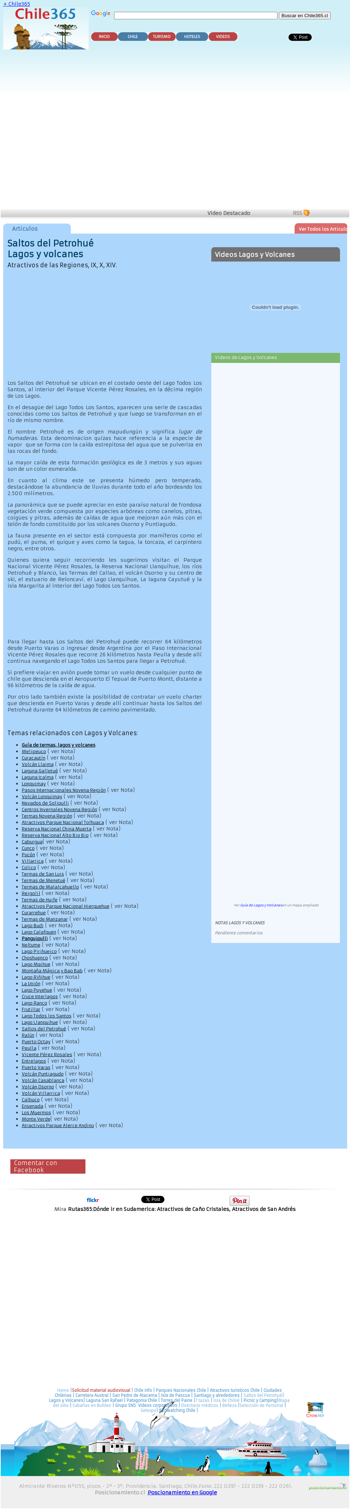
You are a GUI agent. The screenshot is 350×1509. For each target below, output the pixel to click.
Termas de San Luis (43, 874)
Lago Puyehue (37, 990)
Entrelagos (34, 1061)
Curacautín (33, 758)
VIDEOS (223, 36)
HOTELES (192, 36)
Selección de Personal (261, 1405)
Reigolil (31, 893)
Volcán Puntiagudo (43, 1074)
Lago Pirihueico (39, 951)
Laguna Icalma (38, 777)
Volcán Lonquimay (42, 796)
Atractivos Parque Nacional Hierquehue (65, 906)
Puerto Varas (36, 1067)
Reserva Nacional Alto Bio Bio (55, 835)
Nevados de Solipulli (45, 803)
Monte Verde (36, 1119)
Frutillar (31, 1009)
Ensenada (32, 1106)
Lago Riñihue (36, 977)
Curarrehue (34, 912)
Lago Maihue (36, 964)
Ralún (28, 1035)
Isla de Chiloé (227, 1400)
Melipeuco (34, 751)
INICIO (104, 36)
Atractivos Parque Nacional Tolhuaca (63, 822)
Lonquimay (34, 783)
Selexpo (148, 1410)
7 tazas (202, 1400)
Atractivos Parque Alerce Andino (58, 1125)
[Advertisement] (77, 130)
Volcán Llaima (38, 764)
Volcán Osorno (38, 1086)
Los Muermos (36, 1112)
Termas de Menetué (43, 880)
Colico (29, 867)
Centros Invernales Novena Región (59, 809)
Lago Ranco (34, 1003)
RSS (297, 213)
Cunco (28, 848)
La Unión (31, 983)
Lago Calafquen (39, 932)
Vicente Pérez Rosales (47, 1054)
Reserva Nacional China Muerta (57, 829)
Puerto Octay (36, 1041)
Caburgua (32, 841)
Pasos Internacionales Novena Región (64, 790)
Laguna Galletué (40, 770)
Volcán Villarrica (41, 1093)
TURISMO (162, 36)
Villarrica (33, 861)
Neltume (31, 945)
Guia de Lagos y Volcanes (261, 905)
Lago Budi (33, 925)
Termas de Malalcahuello (50, 887)
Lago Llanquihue (40, 1022)
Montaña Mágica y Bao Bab (52, 970)
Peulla (29, 1048)
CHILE (133, 36)
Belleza (229, 1405)
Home (63, 1390)
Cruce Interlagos (40, 996)
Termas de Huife (40, 899)
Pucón (28, 854)
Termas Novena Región (47, 816)
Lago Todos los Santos (47, 1016)
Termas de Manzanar (45, 919)
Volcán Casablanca (43, 1080)
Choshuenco (35, 958)
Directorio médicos (199, 1405)
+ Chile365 (16, 4)
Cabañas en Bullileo (92, 1405)
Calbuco (31, 1099)
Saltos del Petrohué (44, 1028)
